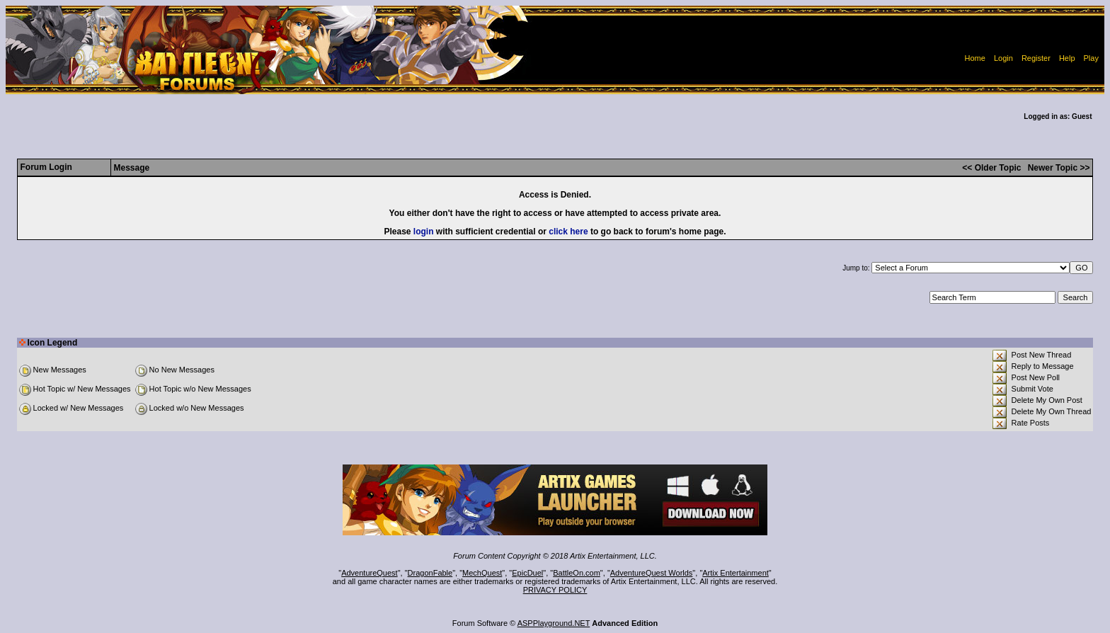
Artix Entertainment (735, 573)
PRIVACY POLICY (555, 590)
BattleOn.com (576, 573)
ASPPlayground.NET (553, 623)
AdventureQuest (369, 573)
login (423, 231)
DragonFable (430, 573)
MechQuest (482, 573)
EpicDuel (527, 573)
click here (568, 231)
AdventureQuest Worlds (651, 573)
